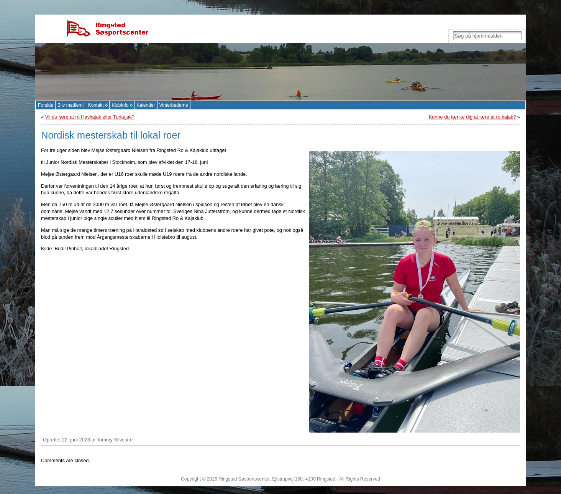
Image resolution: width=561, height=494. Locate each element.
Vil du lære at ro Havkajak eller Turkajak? (90, 117)
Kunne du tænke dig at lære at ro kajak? (472, 117)
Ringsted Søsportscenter (243, 479)
